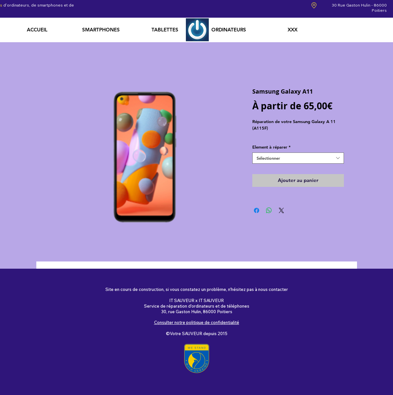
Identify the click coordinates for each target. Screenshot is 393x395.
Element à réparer (271, 147)
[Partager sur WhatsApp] (269, 210)
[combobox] (298, 158)
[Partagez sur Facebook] (256, 210)
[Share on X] (281, 210)
